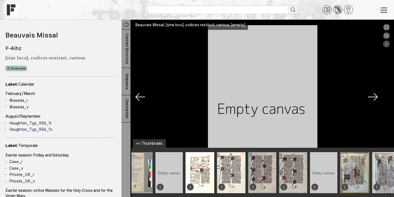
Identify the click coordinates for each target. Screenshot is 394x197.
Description (127, 108)
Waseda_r (18, 100)
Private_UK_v (22, 181)
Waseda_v (19, 107)
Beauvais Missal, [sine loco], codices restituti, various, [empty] (190, 25)
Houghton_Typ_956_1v (31, 129)
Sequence (127, 81)
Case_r (15, 162)
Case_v (16, 168)
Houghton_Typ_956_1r (30, 123)
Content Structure (127, 48)
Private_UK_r (21, 174)
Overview (18, 68)
